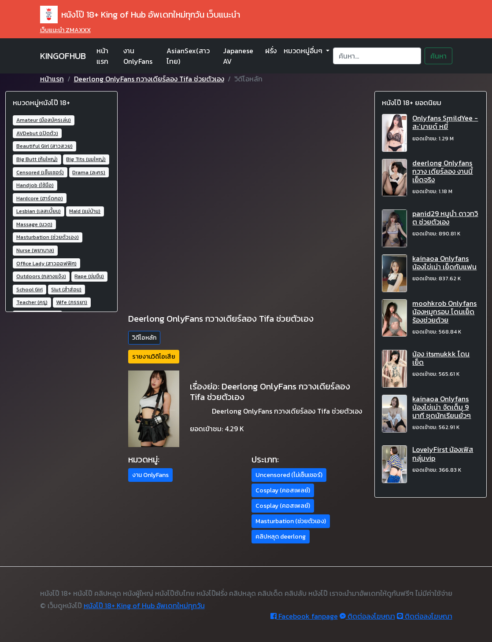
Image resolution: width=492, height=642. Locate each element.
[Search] (377, 56)
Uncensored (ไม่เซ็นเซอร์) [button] (288, 475)
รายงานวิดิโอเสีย (153, 356)
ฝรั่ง (271, 50)
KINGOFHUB (63, 55)
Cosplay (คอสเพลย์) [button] (282, 490)
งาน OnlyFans (137, 55)
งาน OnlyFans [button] (150, 475)
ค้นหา (438, 56)
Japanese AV (238, 55)
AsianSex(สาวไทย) (188, 55)
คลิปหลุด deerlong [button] (280, 536)
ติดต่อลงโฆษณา (367, 616)
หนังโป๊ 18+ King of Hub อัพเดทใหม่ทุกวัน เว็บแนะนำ (140, 14)
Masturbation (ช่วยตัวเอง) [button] (290, 521)
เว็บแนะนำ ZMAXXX (65, 30)
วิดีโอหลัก (144, 337)
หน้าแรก (102, 55)
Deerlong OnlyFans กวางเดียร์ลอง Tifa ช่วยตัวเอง (149, 78)
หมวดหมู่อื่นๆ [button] (304, 50)
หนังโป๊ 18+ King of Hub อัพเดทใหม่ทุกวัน (144, 605)
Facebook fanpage (304, 616)
